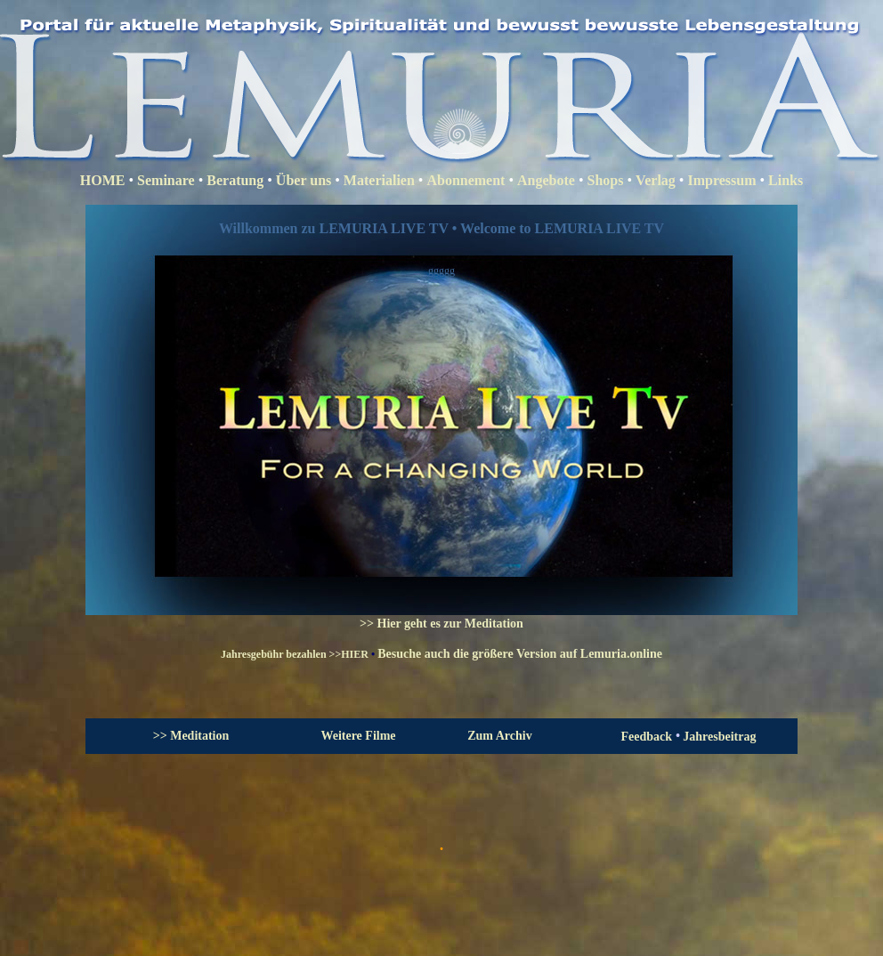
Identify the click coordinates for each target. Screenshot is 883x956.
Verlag (656, 180)
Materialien (379, 180)
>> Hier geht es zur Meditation (441, 623)
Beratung (235, 180)
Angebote (546, 180)
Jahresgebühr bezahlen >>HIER (295, 654)
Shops (605, 180)
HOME (103, 180)
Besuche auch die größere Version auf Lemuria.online (519, 653)
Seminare (166, 180)
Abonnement (465, 180)
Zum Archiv (499, 735)
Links (785, 180)
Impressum (721, 180)
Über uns (305, 180)
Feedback (648, 736)
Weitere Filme (357, 735)
